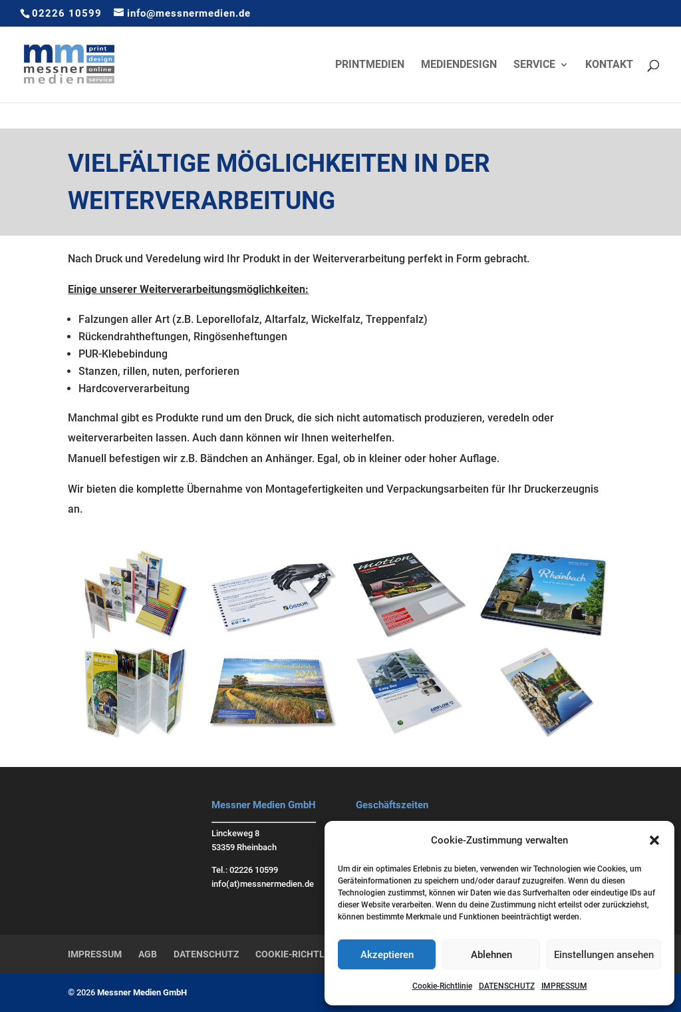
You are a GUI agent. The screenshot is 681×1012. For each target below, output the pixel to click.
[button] (654, 840)
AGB (147, 954)
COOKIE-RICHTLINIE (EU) (308, 954)
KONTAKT (609, 65)
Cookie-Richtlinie (442, 986)
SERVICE (534, 65)
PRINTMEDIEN (369, 65)
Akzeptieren (387, 955)
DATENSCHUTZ (507, 986)
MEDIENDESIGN (459, 65)
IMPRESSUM (564, 986)
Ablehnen (491, 955)
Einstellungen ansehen (604, 955)
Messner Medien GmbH (142, 992)
